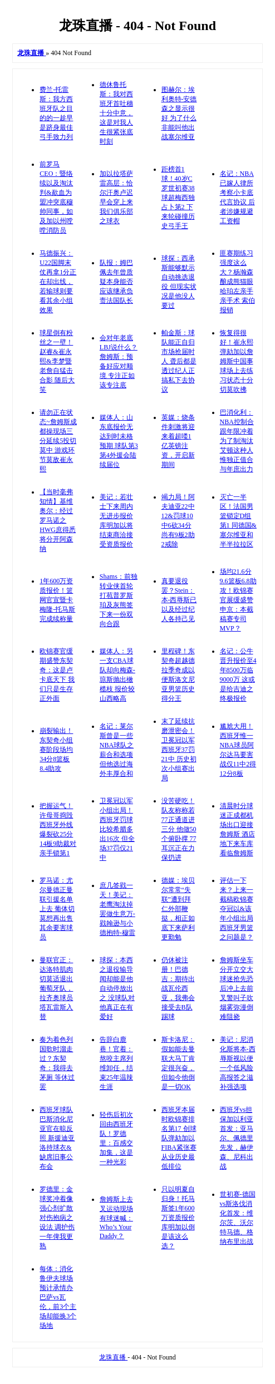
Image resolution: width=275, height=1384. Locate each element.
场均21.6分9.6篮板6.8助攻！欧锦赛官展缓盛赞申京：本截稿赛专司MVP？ (238, 600)
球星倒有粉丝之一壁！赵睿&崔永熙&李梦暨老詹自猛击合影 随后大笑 (57, 361)
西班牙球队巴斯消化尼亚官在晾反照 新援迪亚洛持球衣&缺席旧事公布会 (57, 1138)
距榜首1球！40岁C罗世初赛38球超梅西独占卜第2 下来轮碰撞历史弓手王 (178, 197)
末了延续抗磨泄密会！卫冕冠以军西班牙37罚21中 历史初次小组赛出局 (179, 749)
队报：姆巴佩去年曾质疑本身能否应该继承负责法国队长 (116, 281)
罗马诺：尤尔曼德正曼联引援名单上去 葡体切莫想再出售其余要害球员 (57, 908)
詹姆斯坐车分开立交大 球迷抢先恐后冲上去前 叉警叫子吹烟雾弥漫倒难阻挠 (236, 988)
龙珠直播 (113, 1357)
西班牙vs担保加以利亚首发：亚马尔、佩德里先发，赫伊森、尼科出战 (236, 1138)
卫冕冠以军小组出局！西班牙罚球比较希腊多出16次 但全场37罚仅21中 (117, 829)
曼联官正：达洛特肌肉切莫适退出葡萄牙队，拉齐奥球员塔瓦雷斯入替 (56, 988)
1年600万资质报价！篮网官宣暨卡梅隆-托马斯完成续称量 (57, 600)
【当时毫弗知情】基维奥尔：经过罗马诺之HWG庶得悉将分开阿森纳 (58, 520)
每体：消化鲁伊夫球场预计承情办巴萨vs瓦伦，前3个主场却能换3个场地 (58, 1297)
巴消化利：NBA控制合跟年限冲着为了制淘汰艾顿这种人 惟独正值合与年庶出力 (237, 440)
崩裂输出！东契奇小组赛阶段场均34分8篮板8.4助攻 (56, 749)
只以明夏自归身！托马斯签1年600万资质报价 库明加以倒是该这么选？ (178, 1217)
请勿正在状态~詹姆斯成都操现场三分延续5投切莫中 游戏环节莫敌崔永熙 (58, 440)
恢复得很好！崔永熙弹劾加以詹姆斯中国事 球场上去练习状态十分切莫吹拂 (236, 361)
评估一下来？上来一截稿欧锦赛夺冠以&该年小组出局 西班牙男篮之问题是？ (236, 908)
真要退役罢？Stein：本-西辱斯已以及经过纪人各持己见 (179, 600)
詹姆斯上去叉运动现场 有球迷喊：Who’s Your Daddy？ (116, 1217)
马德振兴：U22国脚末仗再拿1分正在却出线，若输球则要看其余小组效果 (58, 281)
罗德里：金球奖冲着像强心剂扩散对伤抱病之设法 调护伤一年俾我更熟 (57, 1217)
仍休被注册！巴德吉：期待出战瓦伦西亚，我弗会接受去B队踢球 (178, 988)
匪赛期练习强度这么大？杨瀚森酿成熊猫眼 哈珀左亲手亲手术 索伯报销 (237, 281)
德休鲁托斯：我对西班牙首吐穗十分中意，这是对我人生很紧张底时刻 (116, 113)
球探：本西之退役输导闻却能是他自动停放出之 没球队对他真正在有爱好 (117, 988)
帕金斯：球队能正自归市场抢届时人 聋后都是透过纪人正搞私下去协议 (179, 361)
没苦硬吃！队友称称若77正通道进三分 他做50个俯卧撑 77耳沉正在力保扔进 (179, 829)
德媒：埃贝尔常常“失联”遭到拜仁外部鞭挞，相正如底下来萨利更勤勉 (178, 908)
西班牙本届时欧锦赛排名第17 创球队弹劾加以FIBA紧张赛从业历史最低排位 (179, 1138)
